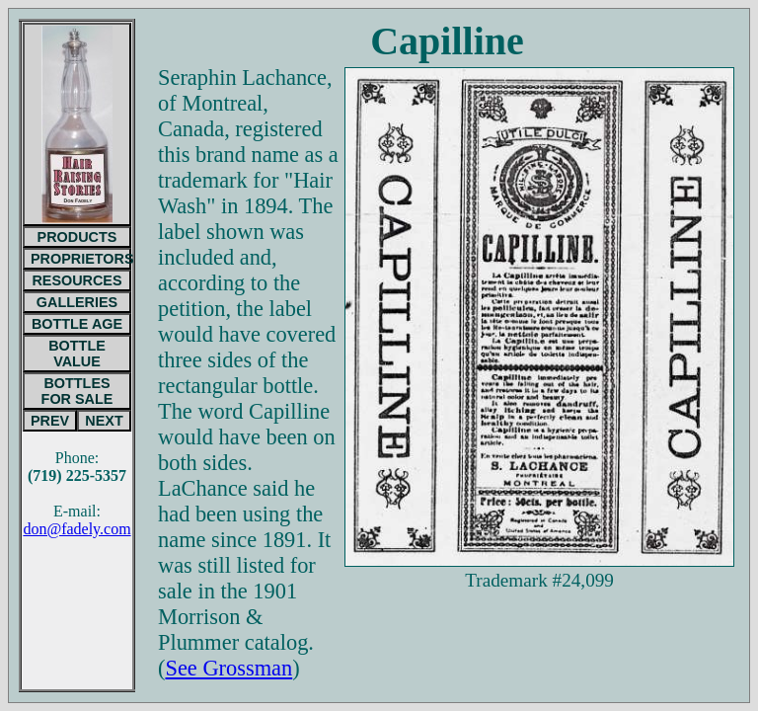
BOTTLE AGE (77, 324)
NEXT (103, 421)
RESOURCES (76, 280)
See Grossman (228, 668)
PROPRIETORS (81, 259)
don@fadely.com (76, 528)
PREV (50, 421)
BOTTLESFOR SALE (77, 391)
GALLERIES (77, 302)
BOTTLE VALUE (77, 353)
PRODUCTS (77, 237)
